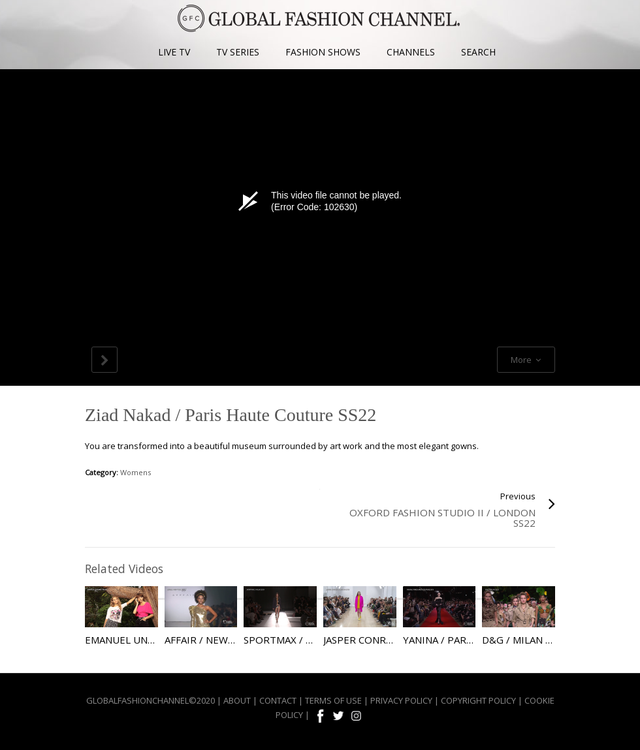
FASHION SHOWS (322, 52)
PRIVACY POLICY (401, 700)
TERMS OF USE (333, 700)
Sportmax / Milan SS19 (302, 639)
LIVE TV (174, 52)
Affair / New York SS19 (223, 639)
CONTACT (277, 700)
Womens (135, 472)
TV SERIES (237, 52)
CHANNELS (411, 52)
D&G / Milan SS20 (525, 639)
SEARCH (478, 52)
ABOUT (237, 700)
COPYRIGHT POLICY (478, 700)
